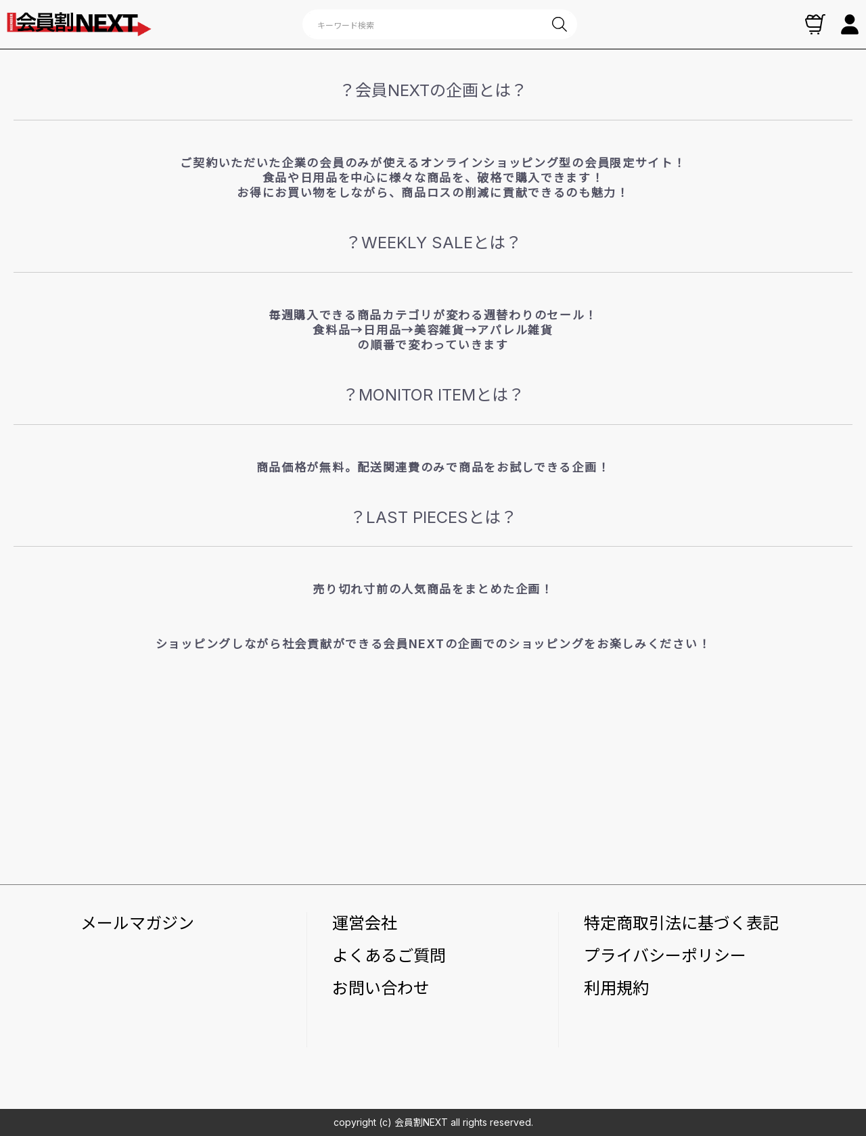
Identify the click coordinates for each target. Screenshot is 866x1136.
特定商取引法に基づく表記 (681, 923)
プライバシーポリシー (665, 955)
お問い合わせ (381, 988)
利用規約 (616, 988)
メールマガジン (137, 923)
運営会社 (364, 923)
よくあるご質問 (389, 955)
